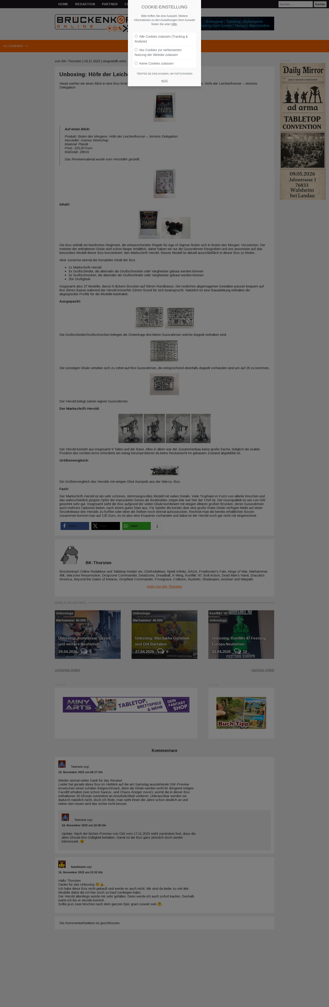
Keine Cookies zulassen (154, 61)
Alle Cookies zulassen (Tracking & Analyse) (161, 36)
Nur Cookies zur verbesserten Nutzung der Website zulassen (158, 50)
